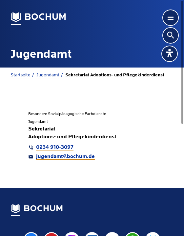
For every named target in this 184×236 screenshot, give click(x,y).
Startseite (20, 75)
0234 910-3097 (54, 147)
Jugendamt (47, 75)
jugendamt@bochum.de (65, 156)
